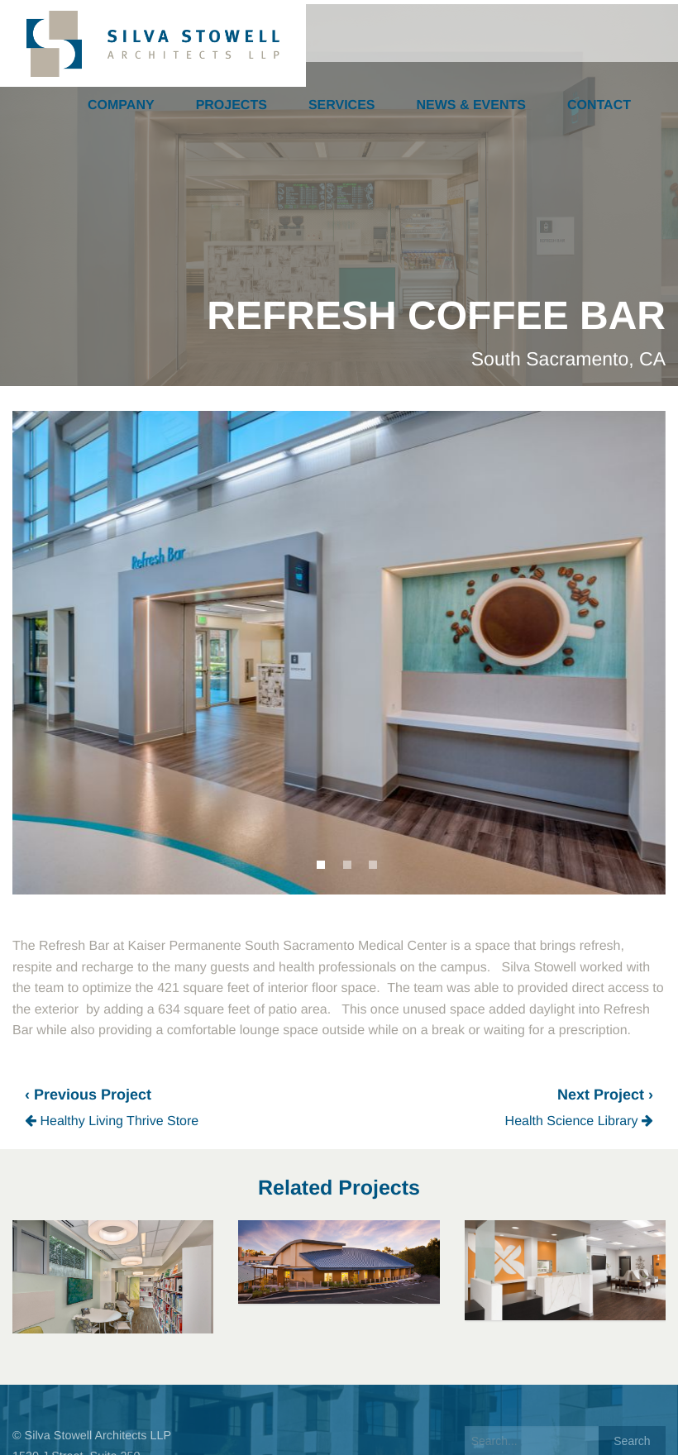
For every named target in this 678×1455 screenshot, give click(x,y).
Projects (231, 105)
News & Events (471, 105)
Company (121, 105)
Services (341, 105)
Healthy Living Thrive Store (111, 1121)
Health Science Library (579, 1121)
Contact (599, 105)
